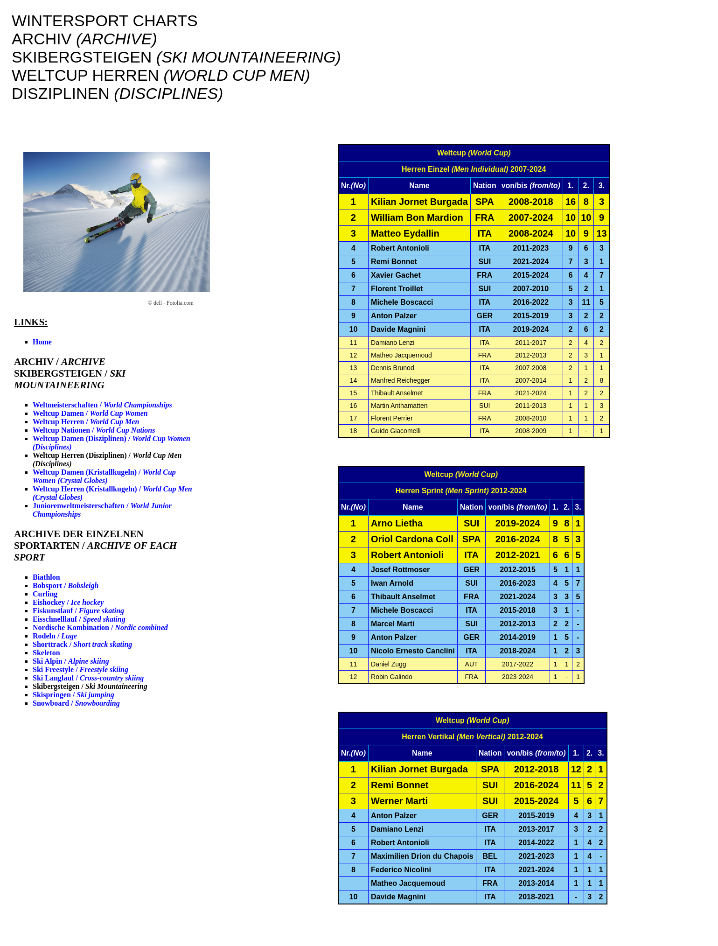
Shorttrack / (82, 644)
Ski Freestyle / (80, 669)
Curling (45, 594)
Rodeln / (55, 636)
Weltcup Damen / (90, 413)
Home (42, 342)
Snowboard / (76, 703)
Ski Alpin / (71, 661)
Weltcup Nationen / (94, 430)
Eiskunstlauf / (78, 611)
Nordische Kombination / (100, 627)
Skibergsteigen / (90, 686)
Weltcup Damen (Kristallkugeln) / (104, 476)
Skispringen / (73, 695)
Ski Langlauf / (88, 678)
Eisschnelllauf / (79, 619)
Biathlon (46, 577)
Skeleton (46, 653)
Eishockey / (68, 602)
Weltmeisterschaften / (102, 405)
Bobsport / (65, 585)
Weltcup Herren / (86, 422)
